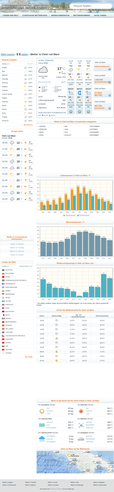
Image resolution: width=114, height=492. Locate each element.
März (41, 132)
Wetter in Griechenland (9, 485)
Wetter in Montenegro (77, 485)
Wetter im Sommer (17, 251)
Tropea (4, 117)
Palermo (5, 102)
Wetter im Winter (16, 244)
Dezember (94, 135)
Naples (4, 98)
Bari (3, 71)
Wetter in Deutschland (99, 485)
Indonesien (10, 294)
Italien (24, 54)
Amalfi (4, 67)
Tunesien (9, 339)
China (7, 277)
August (68, 135)
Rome (4, 105)
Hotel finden (100, 15)
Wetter (100, 107)
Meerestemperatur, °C (75, 222)
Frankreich (10, 284)
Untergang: (57, 86)
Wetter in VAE (75, 482)
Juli (66, 132)
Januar (42, 126)
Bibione (5, 75)
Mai (39, 115)
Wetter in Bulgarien (99, 482)
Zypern (8, 353)
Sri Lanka (9, 329)
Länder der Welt (10, 15)
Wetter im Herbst (16, 255)
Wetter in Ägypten (7, 482)
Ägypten (8, 270)
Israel (7, 297)
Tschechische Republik (15, 336)
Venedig (5, 79)
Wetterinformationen (56, 489)
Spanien (8, 325)
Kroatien (9, 304)
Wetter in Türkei (52, 482)
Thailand (9, 332)
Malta (7, 315)
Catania (5, 90)
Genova (5, 83)
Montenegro (10, 322)
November (94, 132)
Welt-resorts (8, 54)
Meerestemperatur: (44, 82)
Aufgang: (44, 86)
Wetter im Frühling (17, 248)
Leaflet (104, 472)
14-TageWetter (98, 94)
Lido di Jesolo (7, 94)
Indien (7, 291)
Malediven (9, 311)
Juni (66, 129)
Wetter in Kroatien (53, 485)
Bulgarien (9, 273)
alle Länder (29, 357)
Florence (5, 121)
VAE (6, 346)
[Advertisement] (57, 35)
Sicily (4, 113)
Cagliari (5, 86)
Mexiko (8, 318)
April (41, 135)
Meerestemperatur (60, 15)
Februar (43, 129)
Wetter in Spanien (30, 485)
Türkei (8, 342)
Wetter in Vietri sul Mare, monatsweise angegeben (75, 122)
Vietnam (8, 349)
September (95, 126)
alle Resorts (28, 125)
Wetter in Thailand (30, 482)
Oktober (94, 129)
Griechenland (11, 287)
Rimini (4, 109)
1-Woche (102, 81)
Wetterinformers (81, 15)
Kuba (7, 308)
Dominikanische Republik (15, 280)
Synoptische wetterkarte (34, 15)
